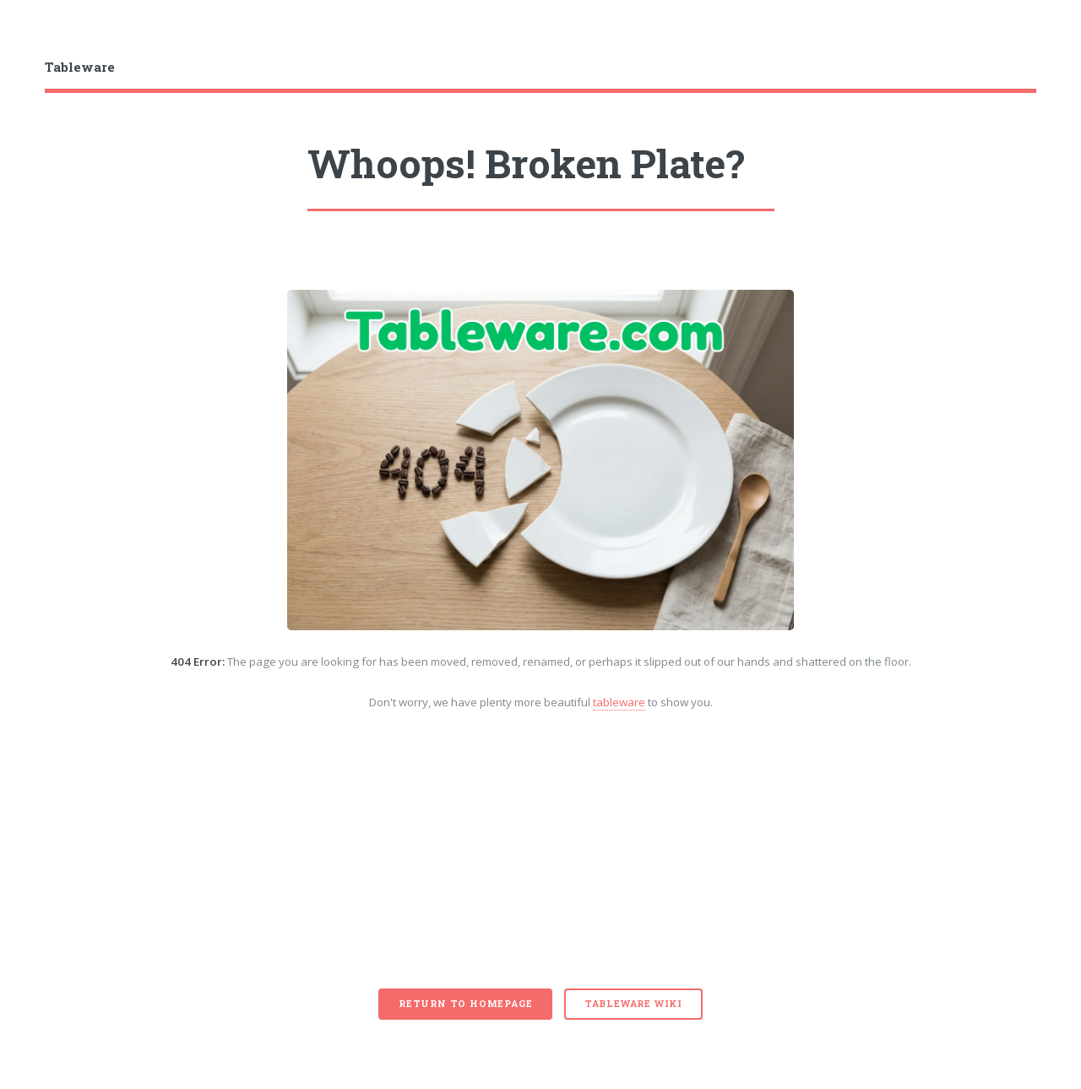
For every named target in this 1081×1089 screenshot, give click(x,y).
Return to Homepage (465, 1004)
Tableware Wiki (633, 1004)
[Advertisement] (541, 861)
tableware (619, 702)
